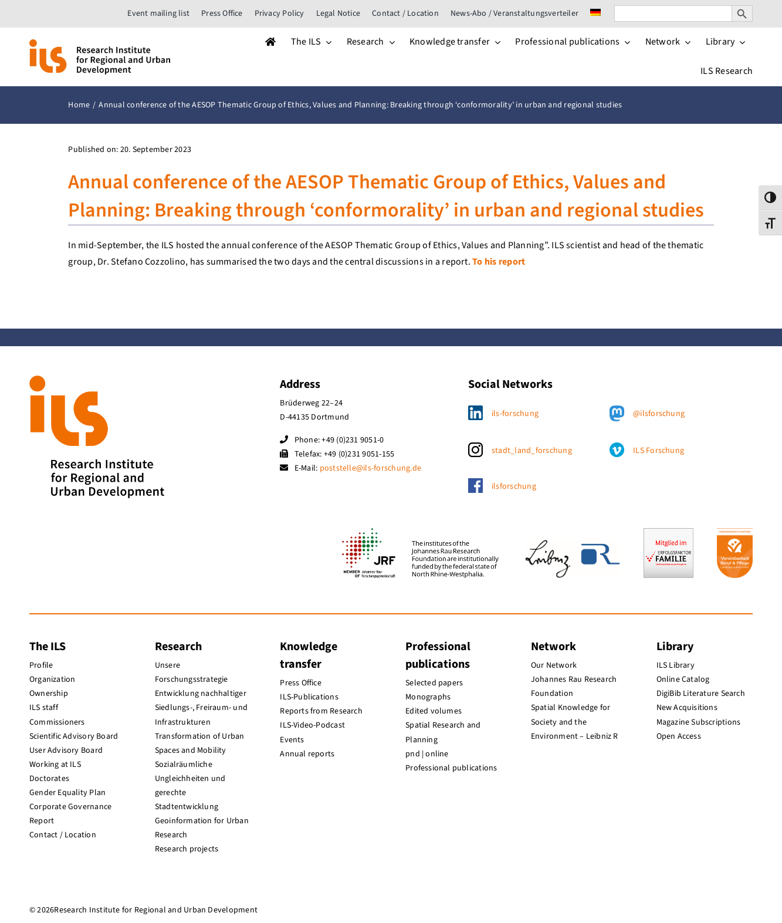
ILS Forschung (658, 451)
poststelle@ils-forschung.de (370, 468)
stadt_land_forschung (532, 451)
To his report (498, 261)
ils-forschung (515, 414)
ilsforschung (514, 486)
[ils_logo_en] (99, 44)
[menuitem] (595, 13)
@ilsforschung (659, 414)
